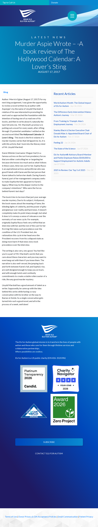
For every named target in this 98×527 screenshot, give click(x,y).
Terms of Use (11, 516)
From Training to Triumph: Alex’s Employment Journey (70, 122)
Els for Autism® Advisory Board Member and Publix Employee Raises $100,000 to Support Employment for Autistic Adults (73, 159)
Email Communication (68, 516)
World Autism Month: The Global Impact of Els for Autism (72, 104)
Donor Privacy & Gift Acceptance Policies (37, 516)
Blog (5, 92)
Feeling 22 (65, 142)
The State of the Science (71, 148)
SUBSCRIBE (49, 442)
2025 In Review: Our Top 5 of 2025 (73, 171)
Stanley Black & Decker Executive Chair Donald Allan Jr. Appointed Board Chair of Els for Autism (73, 133)
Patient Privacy (86, 516)
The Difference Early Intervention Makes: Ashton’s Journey (72, 113)
